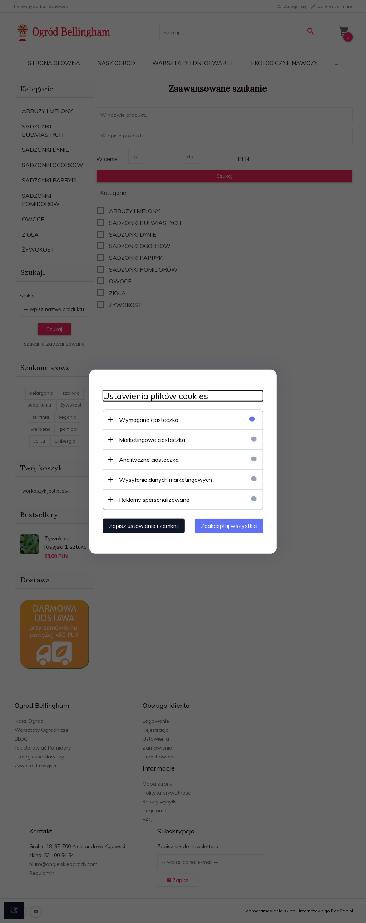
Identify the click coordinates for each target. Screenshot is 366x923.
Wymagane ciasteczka (146, 419)
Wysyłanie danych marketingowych (163, 479)
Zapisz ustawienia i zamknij (142, 525)
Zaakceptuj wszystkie (231, 525)
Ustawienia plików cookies (153, 395)
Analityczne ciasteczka (147, 459)
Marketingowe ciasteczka (150, 439)
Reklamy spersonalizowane (152, 499)
